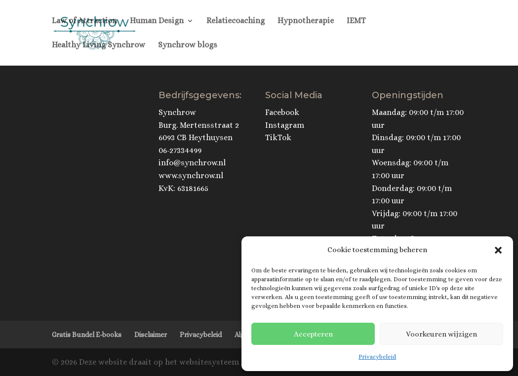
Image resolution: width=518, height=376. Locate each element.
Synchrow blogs (187, 45)
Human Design (157, 21)
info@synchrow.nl (192, 162)
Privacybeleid (377, 356)
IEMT (356, 21)
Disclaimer (150, 334)
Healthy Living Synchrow (98, 45)
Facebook (282, 112)
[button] (498, 250)
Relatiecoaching (235, 21)
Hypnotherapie (306, 21)
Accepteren (313, 334)
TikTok (278, 137)
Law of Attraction (84, 21)
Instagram (284, 125)
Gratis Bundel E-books (86, 334)
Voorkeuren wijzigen (441, 334)
